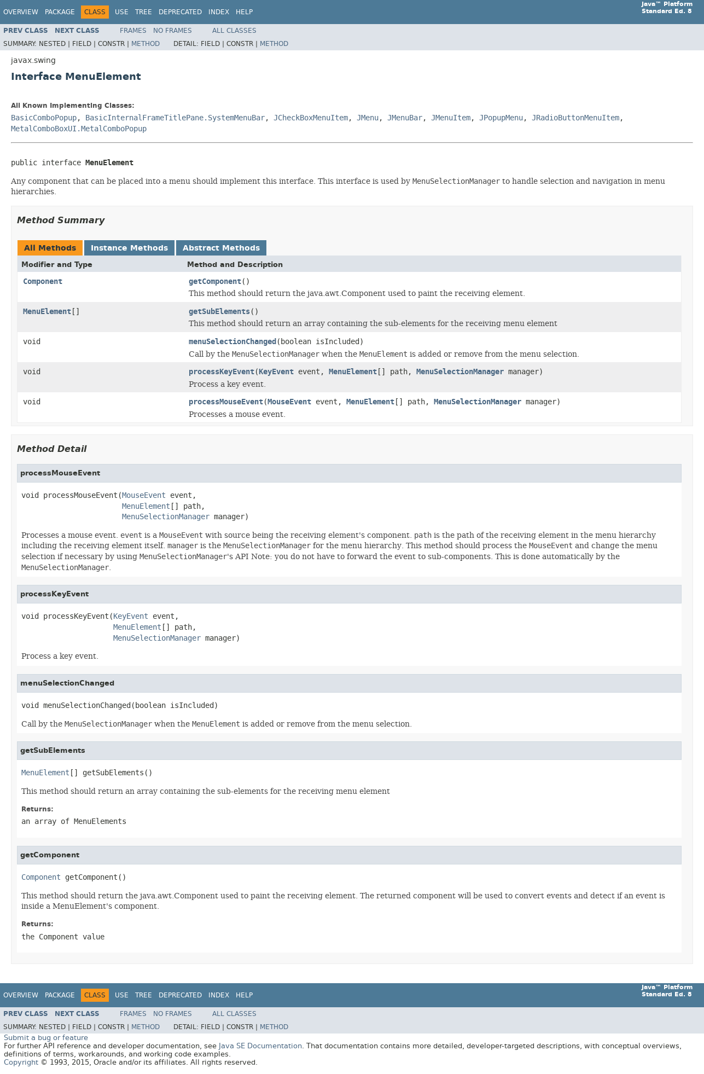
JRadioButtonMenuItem (575, 118)
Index (218, 12)
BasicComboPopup (44, 118)
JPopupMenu (501, 118)
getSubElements (219, 311)
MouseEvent (289, 402)
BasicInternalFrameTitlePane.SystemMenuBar (175, 118)
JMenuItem (450, 118)
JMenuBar (404, 118)
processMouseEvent (226, 402)
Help (244, 12)
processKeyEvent (221, 371)
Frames (133, 30)
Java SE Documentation (260, 1046)
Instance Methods (129, 248)
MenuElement (47, 311)
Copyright (21, 1062)
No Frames (172, 30)
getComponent (215, 281)
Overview (20, 12)
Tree (143, 12)
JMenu (368, 118)
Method (145, 44)
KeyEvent (276, 371)
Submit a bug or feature (46, 1038)
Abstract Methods (221, 248)
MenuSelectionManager (460, 371)
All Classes (234, 30)
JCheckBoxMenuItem (311, 118)
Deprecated (180, 12)
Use (122, 12)
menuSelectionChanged (232, 341)
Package (60, 12)
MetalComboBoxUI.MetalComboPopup (79, 128)
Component (42, 281)
